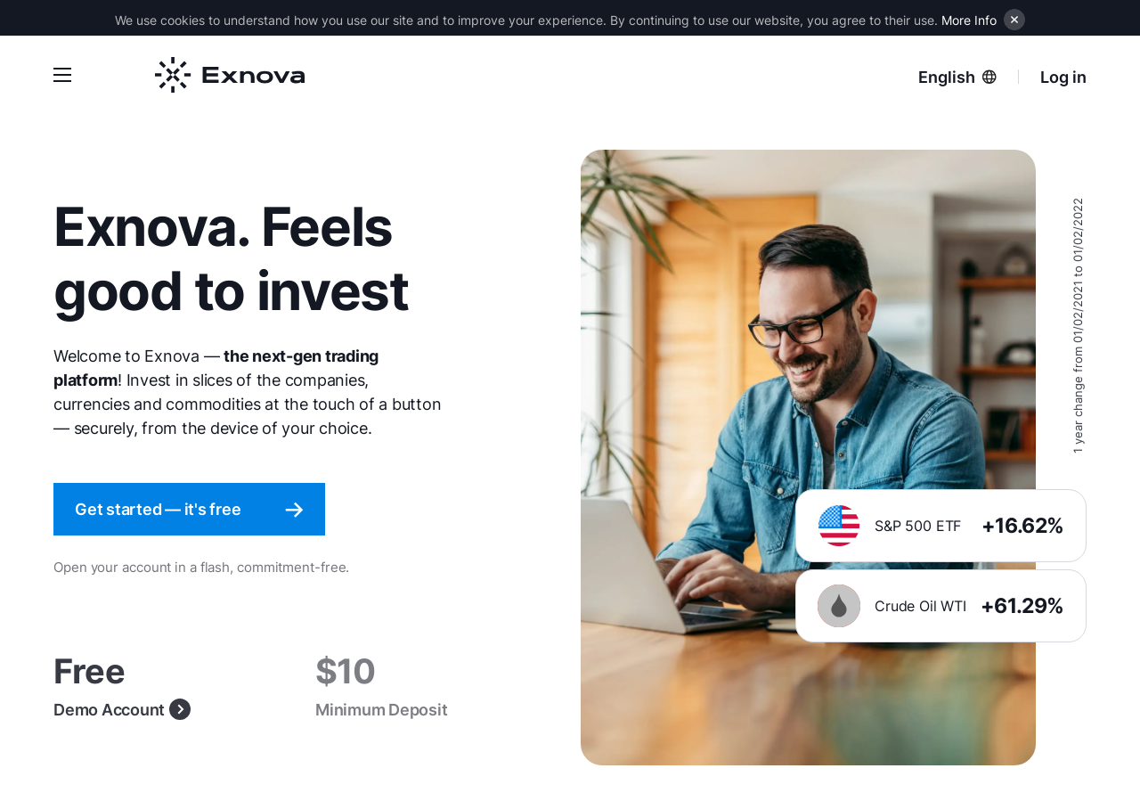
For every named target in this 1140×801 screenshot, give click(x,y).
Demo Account (122, 709)
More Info (969, 20)
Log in (1063, 77)
